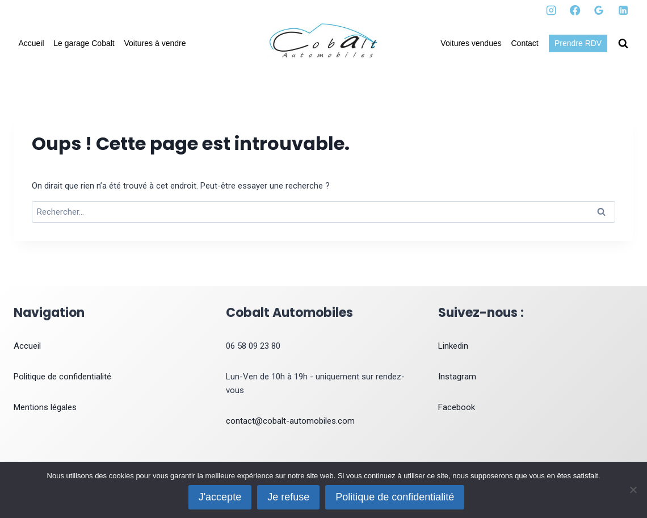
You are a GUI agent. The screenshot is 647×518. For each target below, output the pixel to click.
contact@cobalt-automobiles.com (290, 421)
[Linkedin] (622, 10)
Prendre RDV (578, 43)
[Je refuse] (632, 489)
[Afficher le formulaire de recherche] (623, 44)
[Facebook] (575, 10)
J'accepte (220, 497)
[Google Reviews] (599, 10)
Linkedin (453, 346)
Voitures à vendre (155, 43)
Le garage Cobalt (83, 43)
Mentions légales (45, 407)
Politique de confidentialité (62, 376)
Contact (525, 43)
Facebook (456, 407)
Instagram (457, 376)
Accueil (31, 43)
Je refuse (288, 497)
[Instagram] (551, 10)
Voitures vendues (470, 43)
